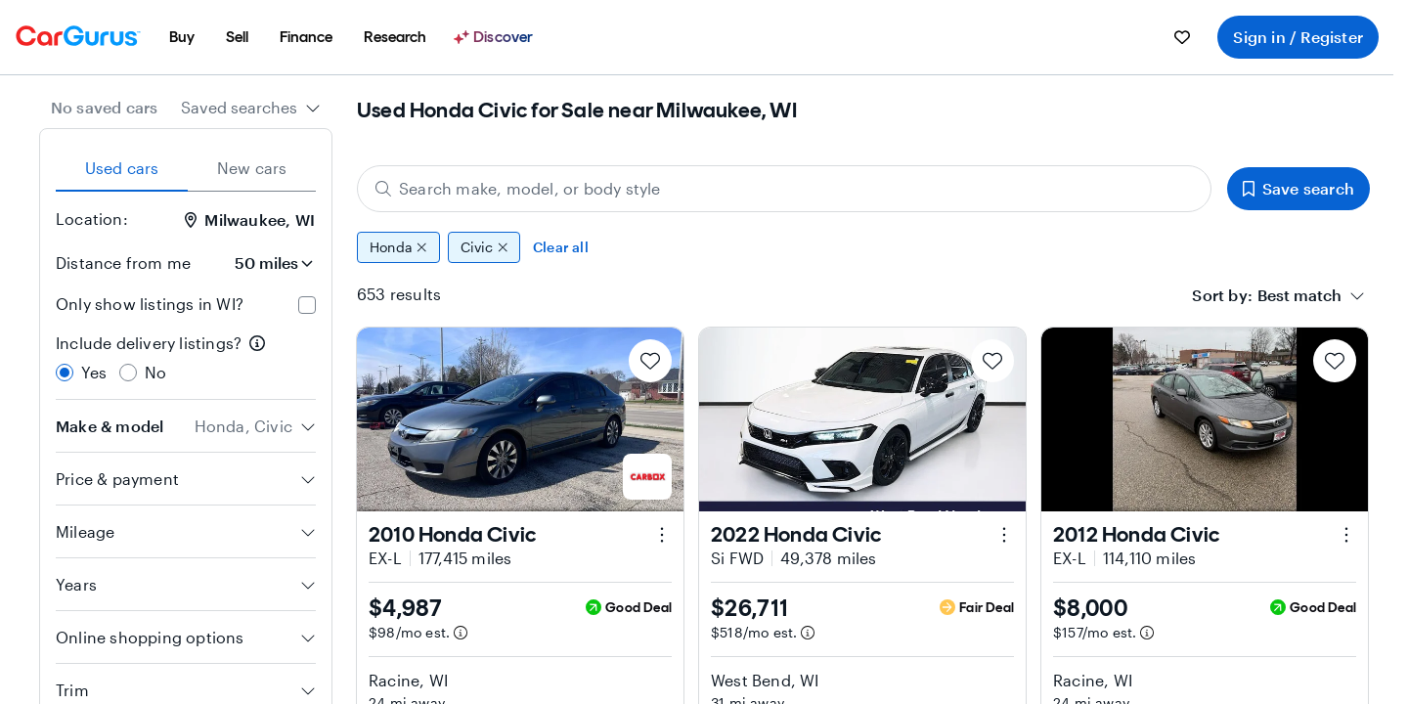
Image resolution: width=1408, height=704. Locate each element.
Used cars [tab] (122, 167)
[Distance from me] (261, 263)
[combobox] (251, 107)
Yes (94, 372)
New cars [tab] (252, 167)
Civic (484, 247)
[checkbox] (307, 305)
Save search (1298, 188)
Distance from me (123, 262)
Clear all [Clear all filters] (561, 247)
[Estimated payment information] (460, 632)
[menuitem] (182, 37)
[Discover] (496, 37)
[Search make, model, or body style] (784, 188)
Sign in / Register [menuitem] (1298, 36)
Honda (398, 247)
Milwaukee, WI (250, 219)
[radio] (64, 372)
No (155, 372)
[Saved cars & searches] (1182, 37)
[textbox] (1299, 295)
